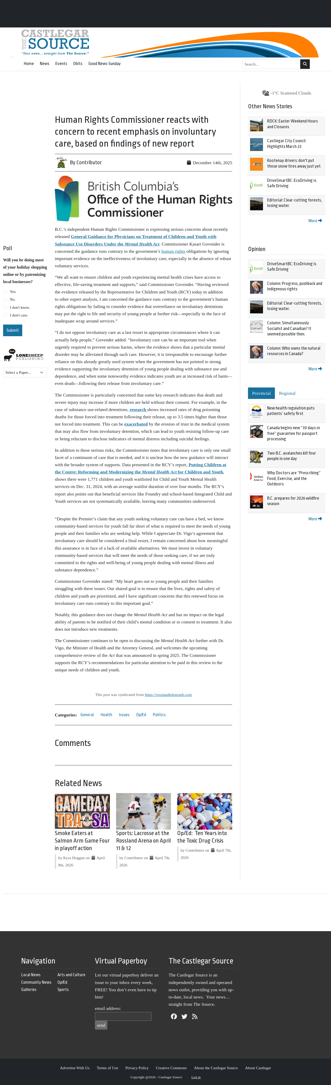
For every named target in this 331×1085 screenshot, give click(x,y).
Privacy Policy (137, 1068)
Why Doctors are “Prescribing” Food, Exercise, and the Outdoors (294, 478)
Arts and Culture (71, 974)
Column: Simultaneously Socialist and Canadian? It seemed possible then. (289, 328)
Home (29, 63)
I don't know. (20, 307)
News (44, 63)
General (87, 714)
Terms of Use (107, 1068)
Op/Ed (141, 714)
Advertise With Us (75, 1068)
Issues (124, 714)
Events (61, 63)
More (315, 220)
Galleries (28, 989)
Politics (159, 714)
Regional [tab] (287, 393)
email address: (108, 1008)
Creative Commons (171, 1068)
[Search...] (271, 64)
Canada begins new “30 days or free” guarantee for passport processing (293, 433)
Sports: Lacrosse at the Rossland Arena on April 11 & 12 (143, 841)
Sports (63, 989)
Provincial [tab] (261, 393)
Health (106, 714)
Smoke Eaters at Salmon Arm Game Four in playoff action (82, 841)
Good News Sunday (104, 63)
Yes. (13, 292)
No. (13, 299)
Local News (31, 974)
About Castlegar (258, 1068)
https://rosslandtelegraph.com (168, 694)
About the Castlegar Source (216, 1068)
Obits (77, 63)
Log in (196, 1077)
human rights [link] (173, 251)
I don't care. (19, 315)
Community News (36, 982)
